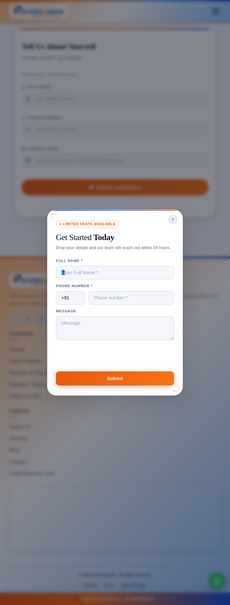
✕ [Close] (172, 219)
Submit (115, 378)
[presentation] (105, 358)
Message (66, 311)
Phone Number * (74, 286)
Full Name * (69, 261)
